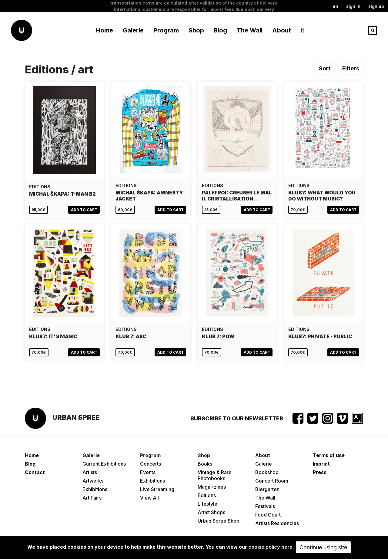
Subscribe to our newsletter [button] (236, 418)
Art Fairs (92, 498)
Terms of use (329, 455)
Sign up (376, 6)
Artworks (92, 481)
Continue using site (323, 547)
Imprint (321, 464)
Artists (89, 472)
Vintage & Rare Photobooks (215, 475)
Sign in (353, 6)
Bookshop (267, 472)
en (335, 6)
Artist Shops (211, 512)
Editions (207, 495)
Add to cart (84, 209)
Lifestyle (207, 504)
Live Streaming (157, 489)
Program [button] (166, 30)
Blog (220, 30)
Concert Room (271, 481)
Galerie (263, 464)
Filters (350, 68)
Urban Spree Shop (218, 521)
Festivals (265, 506)
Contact (35, 472)
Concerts (150, 464)
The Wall (250, 30)
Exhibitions (94, 489)
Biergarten (267, 489)
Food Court (268, 515)
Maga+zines (212, 487)
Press (319, 472)
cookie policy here (270, 547)
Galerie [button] (133, 30)
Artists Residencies (277, 523)
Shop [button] (196, 30)
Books (205, 464)
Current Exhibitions (104, 464)
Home (104, 30)
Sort (324, 68)
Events (148, 472)
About (281, 30)
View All (149, 498)
